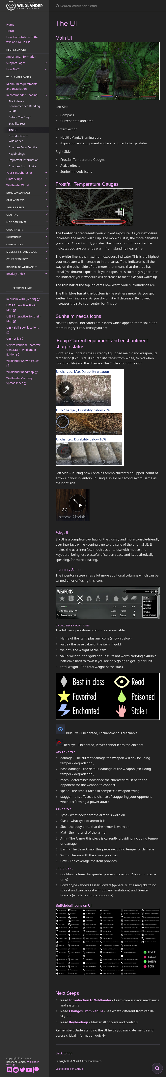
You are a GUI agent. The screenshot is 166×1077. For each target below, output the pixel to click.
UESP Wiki (14, 338)
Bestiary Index (15, 273)
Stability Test (17, 123)
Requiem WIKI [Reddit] (23, 299)
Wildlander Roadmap (22, 372)
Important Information (21, 56)
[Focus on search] (157, 1068)
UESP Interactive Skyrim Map (21, 307)
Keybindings (17, 153)
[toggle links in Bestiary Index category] (46, 274)
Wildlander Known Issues (22, 363)
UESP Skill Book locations (22, 330)
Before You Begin (20, 117)
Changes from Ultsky (22, 166)
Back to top (64, 1053)
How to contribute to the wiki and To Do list (22, 39)
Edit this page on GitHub (69, 1068)
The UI (13, 130)
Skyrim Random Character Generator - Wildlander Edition (23, 349)
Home (10, 24)
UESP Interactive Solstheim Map (23, 319)
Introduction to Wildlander (18, 138)
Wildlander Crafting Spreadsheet (19, 380)
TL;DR (10, 31)
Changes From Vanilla (23, 147)
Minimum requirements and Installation (21, 86)
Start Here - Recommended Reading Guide (24, 106)
